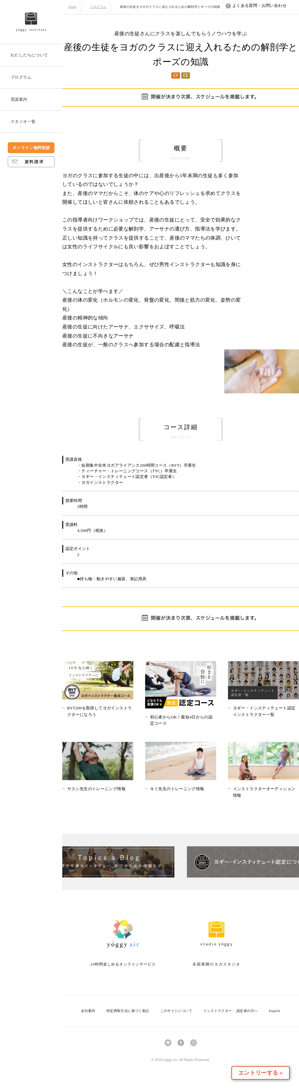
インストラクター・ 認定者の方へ (230, 1011)
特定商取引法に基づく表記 (128, 1011)
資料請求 (28, 161)
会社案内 (88, 1011)
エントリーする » (263, 1073)
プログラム (98, 6)
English (274, 1011)
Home (73, 6)
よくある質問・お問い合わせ (256, 5)
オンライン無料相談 (31, 147)
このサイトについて (176, 1011)
